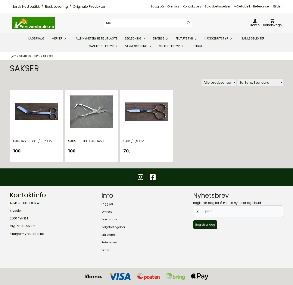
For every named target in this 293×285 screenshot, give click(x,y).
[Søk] (148, 23)
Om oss (173, 6)
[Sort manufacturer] (218, 82)
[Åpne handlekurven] (272, 23)
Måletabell (242, 6)
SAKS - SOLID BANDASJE (87, 141)
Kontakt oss (192, 6)
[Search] (188, 23)
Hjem (13, 56)
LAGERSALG (36, 38)
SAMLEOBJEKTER (253, 38)
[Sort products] (260, 82)
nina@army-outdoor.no (27, 234)
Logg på (157, 6)
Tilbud (197, 46)
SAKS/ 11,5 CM (133, 141)
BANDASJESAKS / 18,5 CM (33, 141)
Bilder (277, 6)
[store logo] (33, 23)
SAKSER (48, 56)
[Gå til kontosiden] (255, 23)
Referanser (261, 6)
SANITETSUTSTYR (30, 56)
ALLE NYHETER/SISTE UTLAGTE (97, 38)
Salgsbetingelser (217, 6)
